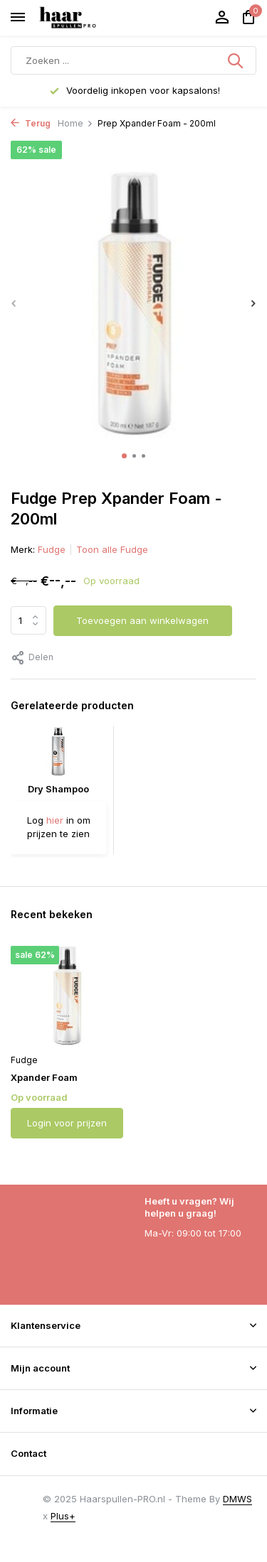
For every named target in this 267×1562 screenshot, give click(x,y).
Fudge (52, 549)
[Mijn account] (222, 18)
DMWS (237, 1498)
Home (75, 123)
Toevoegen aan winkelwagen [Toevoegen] (142, 620)
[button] (124, 455)
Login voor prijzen (67, 1123)
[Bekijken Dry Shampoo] (58, 754)
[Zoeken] (133, 60)
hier (54, 820)
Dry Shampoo (58, 789)
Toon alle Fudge (112, 549)
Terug (31, 123)
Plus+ (63, 1515)
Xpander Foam (44, 1077)
